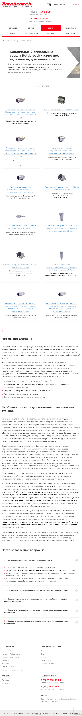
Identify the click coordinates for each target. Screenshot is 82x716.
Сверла (51, 28)
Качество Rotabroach (11, 654)
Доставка (51, 33)
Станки (31, 28)
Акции (43, 651)
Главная (7, 41)
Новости (5, 663)
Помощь (11, 33)
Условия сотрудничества (12, 670)
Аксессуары (70, 28)
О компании (11, 28)
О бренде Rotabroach (11, 651)
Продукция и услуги (51, 647)
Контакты (70, 33)
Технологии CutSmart (11, 657)
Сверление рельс (31, 33)
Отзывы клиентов (9, 667)
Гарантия (6, 660)
